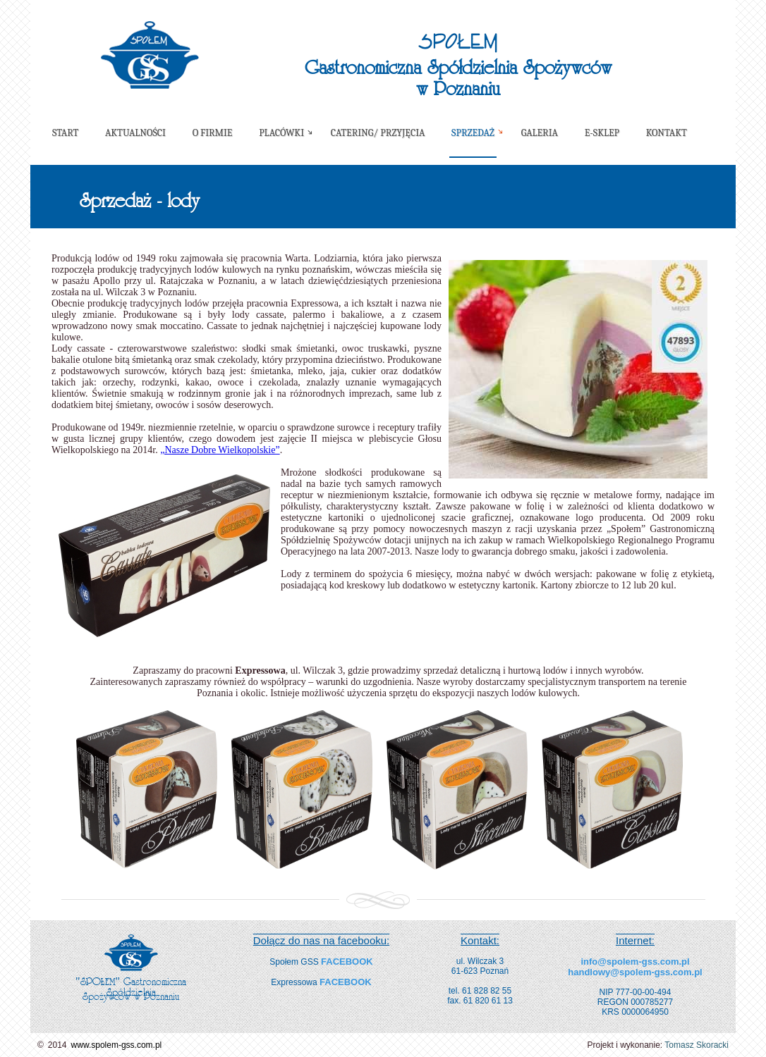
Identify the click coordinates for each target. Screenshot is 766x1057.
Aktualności (135, 133)
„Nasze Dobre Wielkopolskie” (219, 450)
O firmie (213, 133)
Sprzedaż (472, 133)
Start (65, 133)
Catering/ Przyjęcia (378, 133)
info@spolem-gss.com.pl (634, 961)
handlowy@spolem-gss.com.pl (635, 972)
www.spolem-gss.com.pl (116, 1045)
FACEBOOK (347, 961)
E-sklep (602, 133)
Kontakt (666, 133)
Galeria (539, 133)
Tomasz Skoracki (696, 1045)
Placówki (281, 133)
